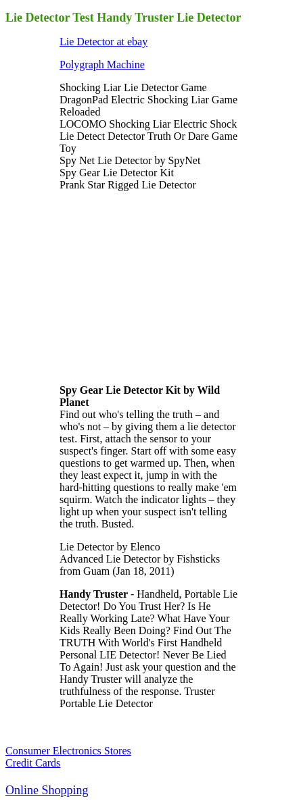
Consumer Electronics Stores (68, 750)
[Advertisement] (161, 286)
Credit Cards (32, 763)
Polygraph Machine (102, 64)
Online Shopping (47, 790)
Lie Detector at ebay (103, 41)
